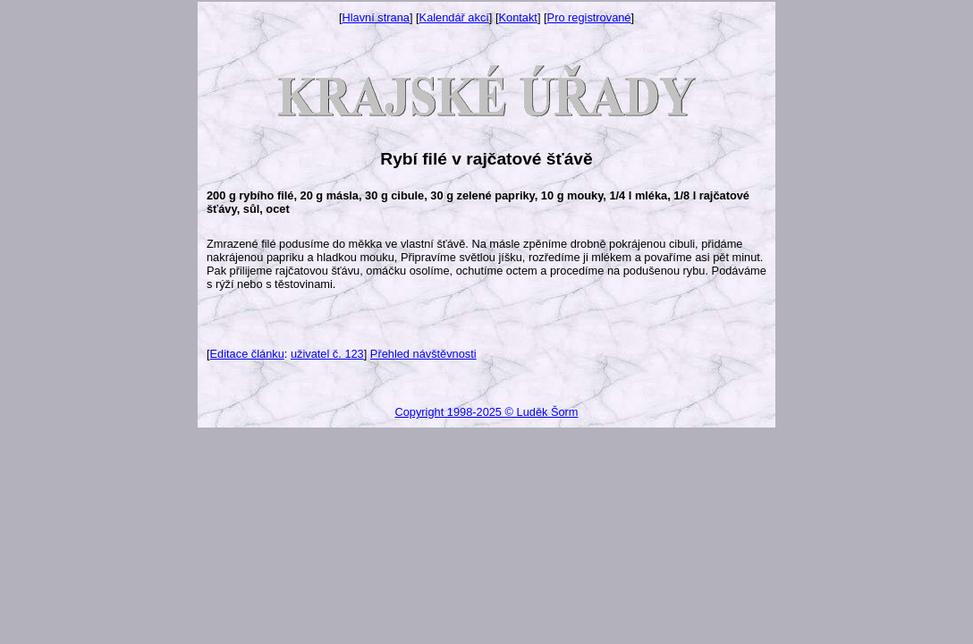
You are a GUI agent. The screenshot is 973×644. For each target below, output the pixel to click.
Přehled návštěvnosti (423, 353)
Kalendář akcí (454, 17)
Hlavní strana (376, 17)
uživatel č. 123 (327, 353)
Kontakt (518, 17)
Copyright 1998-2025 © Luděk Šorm (486, 412)
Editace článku (247, 353)
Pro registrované (589, 17)
